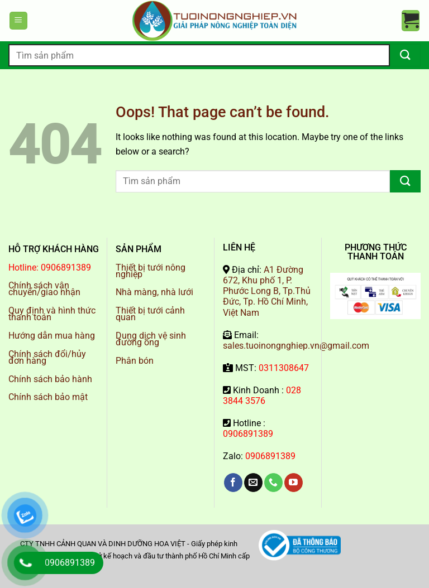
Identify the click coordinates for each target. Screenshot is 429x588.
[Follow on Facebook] (233, 482)
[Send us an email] (253, 482)
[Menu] (18, 21)
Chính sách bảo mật (48, 397)
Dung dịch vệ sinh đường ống (151, 339)
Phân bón (135, 360)
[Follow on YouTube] (293, 482)
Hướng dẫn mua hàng (51, 335)
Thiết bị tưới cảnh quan (150, 313)
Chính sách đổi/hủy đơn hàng (47, 357)
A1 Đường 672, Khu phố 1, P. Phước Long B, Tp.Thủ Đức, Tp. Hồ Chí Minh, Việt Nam (267, 291)
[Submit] (405, 55)
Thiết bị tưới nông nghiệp (150, 270)
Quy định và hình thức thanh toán (52, 313)
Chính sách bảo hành (50, 379)
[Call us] (273, 482)
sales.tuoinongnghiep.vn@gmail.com (296, 345)
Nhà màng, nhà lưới (154, 292)
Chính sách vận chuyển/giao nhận (44, 288)
